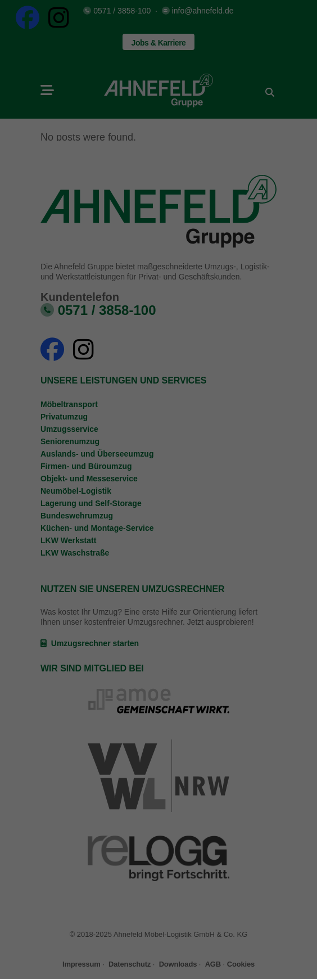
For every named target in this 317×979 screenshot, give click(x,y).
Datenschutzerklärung (87, 468)
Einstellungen (36, 479)
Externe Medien (245, 504)
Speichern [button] (159, 576)
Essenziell (53, 504)
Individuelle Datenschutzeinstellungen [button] (158, 609)
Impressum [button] (213, 634)
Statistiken (145, 504)
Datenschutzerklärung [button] (163, 634)
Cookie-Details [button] (109, 634)
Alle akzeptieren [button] (159, 543)
